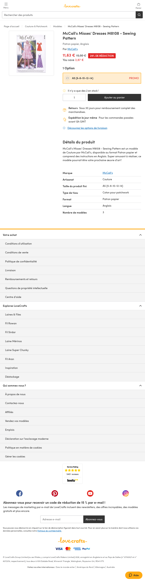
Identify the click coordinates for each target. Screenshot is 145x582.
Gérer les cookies (15, 456)
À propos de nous (15, 394)
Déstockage (12, 376)
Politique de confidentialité (21, 261)
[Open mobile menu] (6, 6)
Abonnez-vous (94, 519)
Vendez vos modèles (17, 421)
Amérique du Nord (85, 567)
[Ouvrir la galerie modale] (31, 53)
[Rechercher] (139, 14)
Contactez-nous (14, 403)
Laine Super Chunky (17, 350)
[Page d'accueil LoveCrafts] (72, 540)
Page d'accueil (12, 26)
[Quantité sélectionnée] (74, 97)
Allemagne (100, 567)
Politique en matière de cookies (23, 447)
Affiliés (9, 412)
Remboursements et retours (21, 279)
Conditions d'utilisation (18, 243)
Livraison (10, 270)
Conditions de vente (16, 252)
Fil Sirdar (10, 332)
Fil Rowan (11, 323)
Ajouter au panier (114, 97)
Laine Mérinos (13, 341)
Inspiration (11, 367)
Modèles (58, 26)
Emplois (9, 429)
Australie (111, 567)
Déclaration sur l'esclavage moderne (26, 438)
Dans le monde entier (65, 567)
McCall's (73, 49)
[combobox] (69, 14)
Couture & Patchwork (36, 26)
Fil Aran (9, 359)
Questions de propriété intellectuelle (26, 288)
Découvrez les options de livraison (87, 128)
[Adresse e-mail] (61, 519)
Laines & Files (13, 314)
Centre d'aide (13, 297)
